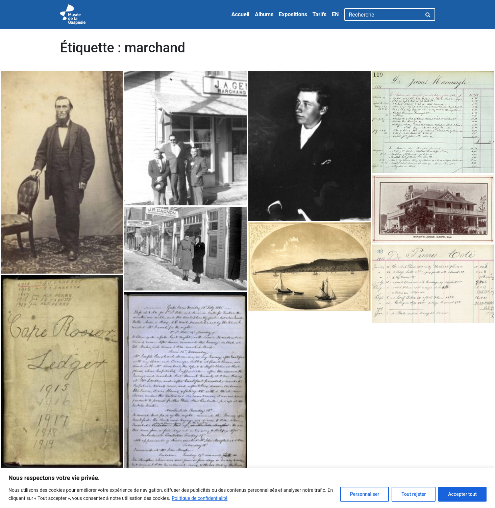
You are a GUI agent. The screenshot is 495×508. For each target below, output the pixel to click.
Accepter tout (462, 494)
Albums (264, 14)
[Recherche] (383, 14)
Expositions (293, 14)
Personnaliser (364, 494)
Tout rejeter (413, 494)
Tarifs (319, 14)
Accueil (240, 14)
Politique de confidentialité (199, 498)
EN (335, 14)
